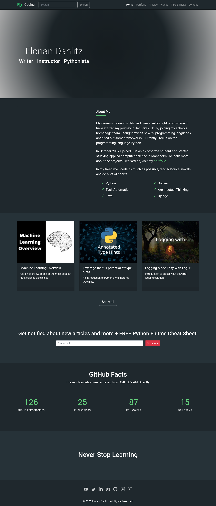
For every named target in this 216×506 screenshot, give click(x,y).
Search (84, 4)
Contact (193, 4)
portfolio (160, 161)
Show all (108, 302)
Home (129, 4)
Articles (153, 4)
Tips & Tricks (178, 4)
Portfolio (141, 4)
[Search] (57, 5)
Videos (164, 4)
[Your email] (99, 343)
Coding (26, 5)
